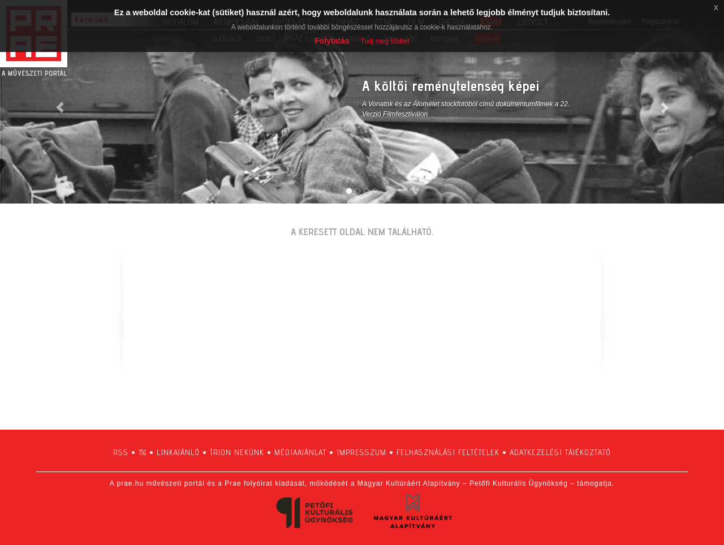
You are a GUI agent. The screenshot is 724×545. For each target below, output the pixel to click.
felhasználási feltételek (448, 452)
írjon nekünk (237, 452)
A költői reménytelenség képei (451, 85)
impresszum (361, 452)
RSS (120, 452)
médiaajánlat (300, 452)
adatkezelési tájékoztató (560, 452)
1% (142, 452)
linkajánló (178, 452)
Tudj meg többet (385, 41)
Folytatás (331, 40)
